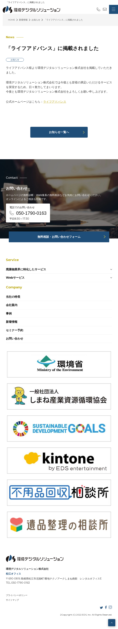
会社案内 (11, 305)
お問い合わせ (14, 338)
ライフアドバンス (54, 101)
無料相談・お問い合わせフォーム (59, 236)
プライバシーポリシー (16, 595)
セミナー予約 (14, 330)
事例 (9, 313)
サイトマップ (12, 600)
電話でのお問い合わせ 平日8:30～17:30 (28, 213)
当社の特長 (13, 296)
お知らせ (15, 59)
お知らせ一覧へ (59, 132)
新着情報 (11, 322)
